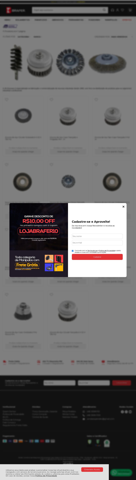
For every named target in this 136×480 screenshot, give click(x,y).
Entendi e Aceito (92, 469)
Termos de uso (92, 250)
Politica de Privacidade (107, 250)
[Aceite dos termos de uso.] (72, 251)
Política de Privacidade (46, 476)
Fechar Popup (123, 206)
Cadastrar (97, 257)
